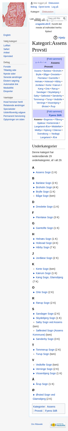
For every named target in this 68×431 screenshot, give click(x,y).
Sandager (41, 92)
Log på (54, 7)
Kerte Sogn (42, 268)
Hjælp (61, 37)
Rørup (55, 89)
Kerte (48, 85)
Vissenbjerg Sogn (46, 373)
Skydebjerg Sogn (45, 318)
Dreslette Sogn (44, 206)
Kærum (56, 85)
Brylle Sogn (42, 191)
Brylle (39, 74)
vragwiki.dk (41, 24)
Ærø (55, 137)
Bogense (48, 119)
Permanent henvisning (14, 116)
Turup (49, 99)
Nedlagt (55, 134)
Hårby (58, 81)
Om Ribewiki (37, 424)
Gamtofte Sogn (44, 228)
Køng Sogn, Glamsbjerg (49, 277)
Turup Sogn (42, 354)
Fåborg (58, 119)
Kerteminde (53, 123)
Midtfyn (38, 130)
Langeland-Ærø (42, 126)
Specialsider (9, 109)
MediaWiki (8, 88)
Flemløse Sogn (44, 217)
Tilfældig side (9, 70)
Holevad (49, 81)
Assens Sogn (43, 172)
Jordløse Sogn (44, 258)
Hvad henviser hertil (13, 102)
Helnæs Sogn (43, 238)
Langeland (45, 137)
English (7, 35)
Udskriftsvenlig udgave (14, 112)
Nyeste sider (9, 73)
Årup (53, 106)
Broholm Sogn (44, 187)
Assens (38, 71)
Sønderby (57, 96)
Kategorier (39, 406)
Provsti (38, 410)
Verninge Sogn (44, 369)
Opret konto (44, 7)
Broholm (57, 71)
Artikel (6, 52)
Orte (47, 89)
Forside (7, 66)
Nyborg (47, 130)
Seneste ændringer (12, 77)
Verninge (41, 103)
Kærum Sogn (43, 273)
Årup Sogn (42, 384)
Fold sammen (54, 59)
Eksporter (8, 91)
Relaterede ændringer (14, 105)
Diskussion (54, 3)
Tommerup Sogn (45, 349)
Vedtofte (58, 99)
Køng (40, 89)
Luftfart (6, 45)
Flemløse (42, 78)
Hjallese (41, 123)
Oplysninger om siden (13, 119)
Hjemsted (8, 56)
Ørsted (45, 106)
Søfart (6, 49)
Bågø (46, 74)
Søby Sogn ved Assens (49, 322)
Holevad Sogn (44, 243)
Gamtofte (53, 78)
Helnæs (39, 81)
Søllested (45, 96)
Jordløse (39, 85)
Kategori (35, 11)
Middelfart (56, 126)
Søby (36, 96)
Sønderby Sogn (44, 339)
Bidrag (34, 7)
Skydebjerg (53, 92)
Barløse (47, 71)
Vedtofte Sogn (44, 364)
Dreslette (55, 74)
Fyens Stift (55, 115)
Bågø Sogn (42, 195)
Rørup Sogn (43, 302)
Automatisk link (10, 84)
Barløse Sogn (43, 183)
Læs (30, 19)
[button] (54, 59)
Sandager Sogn (44, 313)
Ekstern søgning (11, 81)
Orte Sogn (42, 292)
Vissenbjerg (53, 103)
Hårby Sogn (42, 247)
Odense (57, 130)
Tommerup (39, 99)
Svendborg (42, 134)
